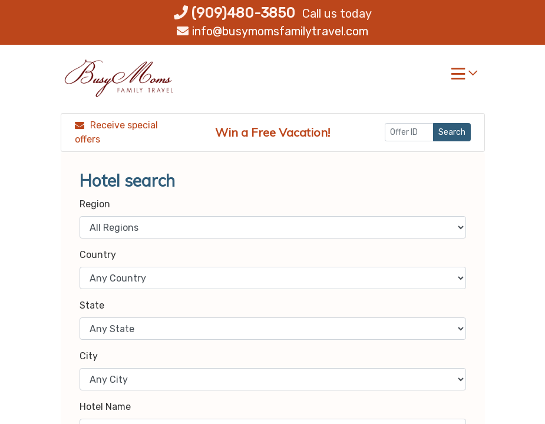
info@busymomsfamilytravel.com (272, 31)
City (89, 356)
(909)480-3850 (234, 13)
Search (451, 132)
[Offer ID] (409, 132)
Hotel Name (105, 406)
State (92, 305)
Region (95, 204)
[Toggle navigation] (464, 76)
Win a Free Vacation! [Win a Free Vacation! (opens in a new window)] (272, 132)
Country (98, 254)
